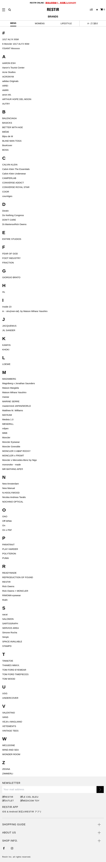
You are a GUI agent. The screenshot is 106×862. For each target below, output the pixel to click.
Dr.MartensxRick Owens (14, 224)
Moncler (6, 437)
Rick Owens (8, 586)
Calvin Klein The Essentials (16, 169)
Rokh (5, 600)
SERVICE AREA (10, 628)
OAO (4, 516)
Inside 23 (6, 306)
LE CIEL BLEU (30, 797)
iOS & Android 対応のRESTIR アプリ (22, 811)
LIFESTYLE (66, 23)
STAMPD (6, 646)
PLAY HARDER (10, 549)
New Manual (8, 488)
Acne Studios (9, 72)
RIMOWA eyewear (11, 595)
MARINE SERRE (10, 401)
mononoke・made (11, 464)
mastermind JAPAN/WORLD (16, 406)
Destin (5, 210)
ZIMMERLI (7, 773)
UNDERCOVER (10, 698)
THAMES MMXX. (11, 665)
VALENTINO (8, 712)
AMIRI (5, 90)
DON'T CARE (9, 219)
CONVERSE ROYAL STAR (16, 187)
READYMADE (9, 573)
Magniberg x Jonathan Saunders (18, 383)
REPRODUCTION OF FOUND (17, 577)
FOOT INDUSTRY (11, 258)
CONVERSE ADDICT (13, 182)
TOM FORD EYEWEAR (14, 669)
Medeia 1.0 (7, 419)
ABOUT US (9, 832)
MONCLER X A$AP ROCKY (16, 451)
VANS (5, 717)
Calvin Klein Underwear (14, 173)
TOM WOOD (8, 679)
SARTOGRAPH (10, 623)
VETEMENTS (9, 726)
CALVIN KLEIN (9, 164)
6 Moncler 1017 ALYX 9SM (15, 44)
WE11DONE (8, 745)
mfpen (5, 428)
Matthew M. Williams (12, 410)
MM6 (4, 433)
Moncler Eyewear (11, 442)
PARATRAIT (8, 544)
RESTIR (6, 582)
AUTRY (6, 103)
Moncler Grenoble (11, 446)
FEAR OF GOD (10, 253)
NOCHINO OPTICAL (12, 501)
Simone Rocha (9, 632)
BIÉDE (5, 132)
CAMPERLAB (9, 178)
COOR (5, 191)
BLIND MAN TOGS (12, 141)
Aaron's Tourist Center (13, 67)
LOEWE (6, 364)
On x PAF (7, 530)
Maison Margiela (10, 388)
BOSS (5, 150)
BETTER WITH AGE (12, 127)
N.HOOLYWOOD (11, 492)
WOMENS (40, 23)
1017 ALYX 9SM (10, 39)
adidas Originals (10, 81)
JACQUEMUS (9, 325)
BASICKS (7, 122)
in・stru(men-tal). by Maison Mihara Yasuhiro (24, 311)
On (3, 525)
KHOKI (5, 349)
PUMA (5, 558)
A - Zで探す (92, 23)
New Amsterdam (10, 483)
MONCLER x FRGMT (13, 455)
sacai (5, 614)
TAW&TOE (7, 660)
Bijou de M (7, 136)
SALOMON (8, 619)
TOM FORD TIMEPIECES (15, 674)
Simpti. (5, 637)
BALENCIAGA (9, 118)
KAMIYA (6, 345)
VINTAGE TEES (10, 730)
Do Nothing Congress (13, 215)
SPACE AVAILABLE (12, 641)
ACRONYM (8, 76)
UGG (4, 693)
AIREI (5, 85)
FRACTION (8, 262)
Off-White (7, 521)
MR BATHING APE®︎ (12, 469)
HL (3, 292)
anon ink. (6, 94)
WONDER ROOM (11, 754)
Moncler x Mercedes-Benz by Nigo (19, 460)
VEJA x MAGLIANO (12, 721)
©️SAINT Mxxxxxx (11, 48)
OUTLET (9, 801)
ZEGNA (6, 769)
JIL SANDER (8, 330)
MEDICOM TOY (31, 801)
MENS (13, 23)
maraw (5, 397)
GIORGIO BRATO (11, 277)
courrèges (7, 196)
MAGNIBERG (9, 379)
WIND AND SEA (10, 749)
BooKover (7, 145)
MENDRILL (8, 424)
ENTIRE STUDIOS (11, 239)
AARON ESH (9, 63)
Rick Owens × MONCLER (15, 591)
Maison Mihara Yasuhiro (14, 392)
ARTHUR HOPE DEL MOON (16, 99)
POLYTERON (9, 553)
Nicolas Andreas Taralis (14, 497)
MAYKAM (7, 415)
